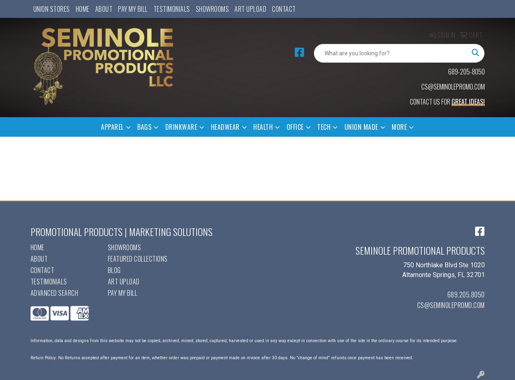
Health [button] (263, 127)
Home (83, 9)
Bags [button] (144, 127)
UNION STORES (51, 9)
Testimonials (171, 9)
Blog (114, 270)
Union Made (361, 127)
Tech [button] (324, 127)
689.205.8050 (466, 294)
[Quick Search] (390, 53)
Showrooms (212, 9)
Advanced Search (55, 293)
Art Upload (250, 9)
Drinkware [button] (181, 127)
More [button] (399, 127)
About (104, 9)
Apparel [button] (112, 127)
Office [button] (295, 127)
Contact (284, 9)
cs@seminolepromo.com (451, 305)
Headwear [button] (225, 127)
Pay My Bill (133, 9)
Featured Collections (138, 259)
